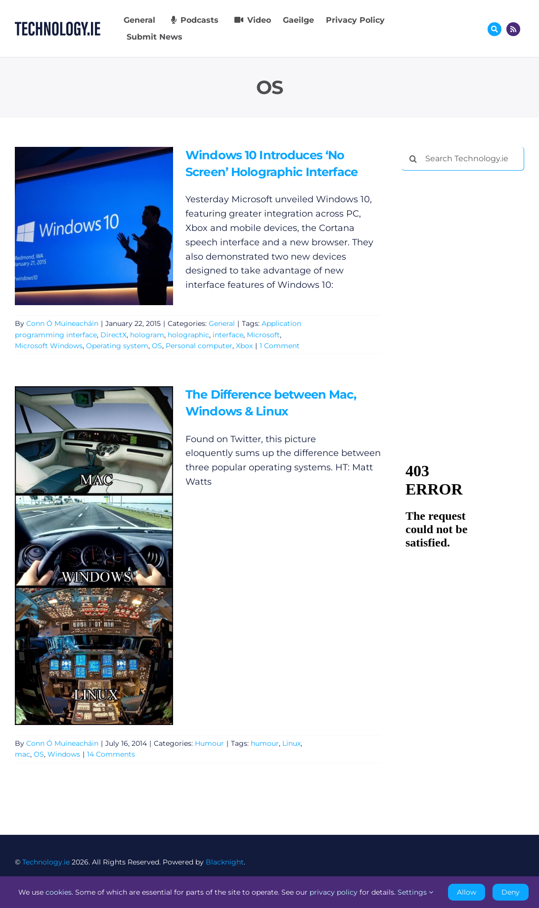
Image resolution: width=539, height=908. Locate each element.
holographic (188, 334)
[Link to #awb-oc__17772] (494, 29)
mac (22, 754)
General (222, 323)
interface (228, 334)
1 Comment (280, 345)
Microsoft (263, 334)
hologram (147, 334)
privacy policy (334, 892)
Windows (63, 754)
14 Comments (111, 754)
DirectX (113, 334)
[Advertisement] (470, 242)
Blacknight (225, 862)
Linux (291, 743)
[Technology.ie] (57, 26)
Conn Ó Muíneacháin (62, 323)
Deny (510, 892)
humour (265, 743)
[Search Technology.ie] (463, 159)
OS (157, 345)
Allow (466, 892)
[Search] (413, 159)
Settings (415, 892)
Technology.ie (46, 862)
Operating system (117, 345)
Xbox (244, 345)
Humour (209, 743)
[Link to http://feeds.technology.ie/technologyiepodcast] (513, 29)
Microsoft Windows (49, 345)
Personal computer (199, 345)
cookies (58, 892)
